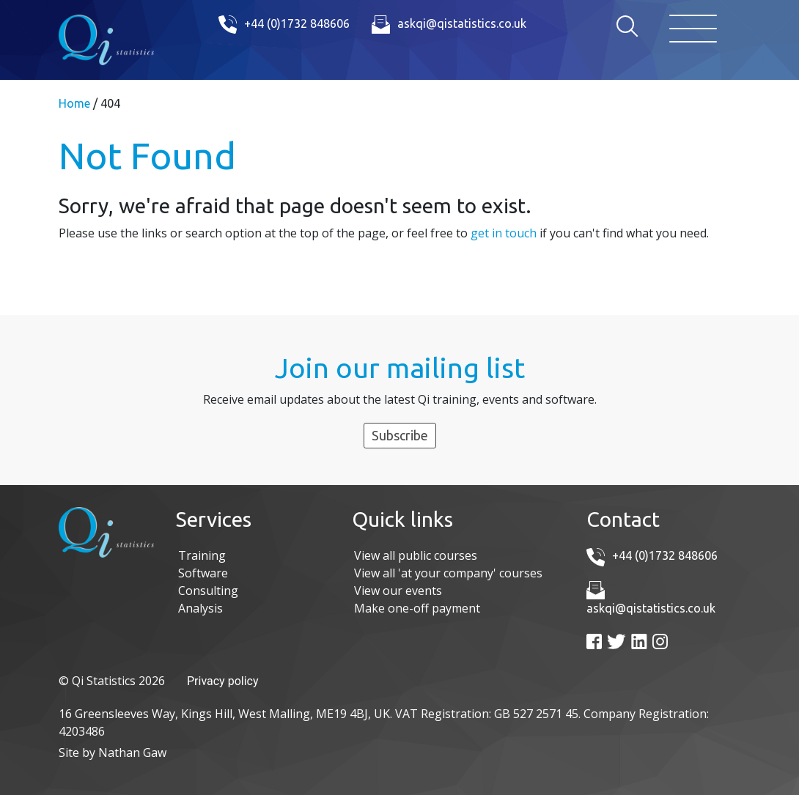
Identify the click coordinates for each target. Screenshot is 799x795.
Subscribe (400, 435)
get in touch (504, 233)
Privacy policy (223, 681)
